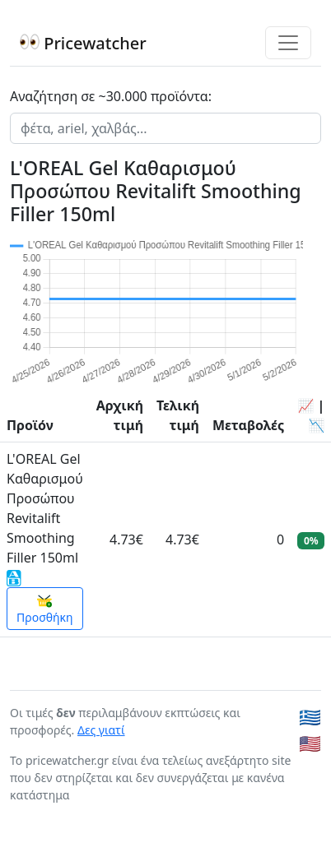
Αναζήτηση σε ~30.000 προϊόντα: (111, 96)
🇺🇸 (310, 743)
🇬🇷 (310, 717)
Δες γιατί (101, 730)
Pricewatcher (83, 43)
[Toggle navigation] (288, 42)
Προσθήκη (44, 609)
